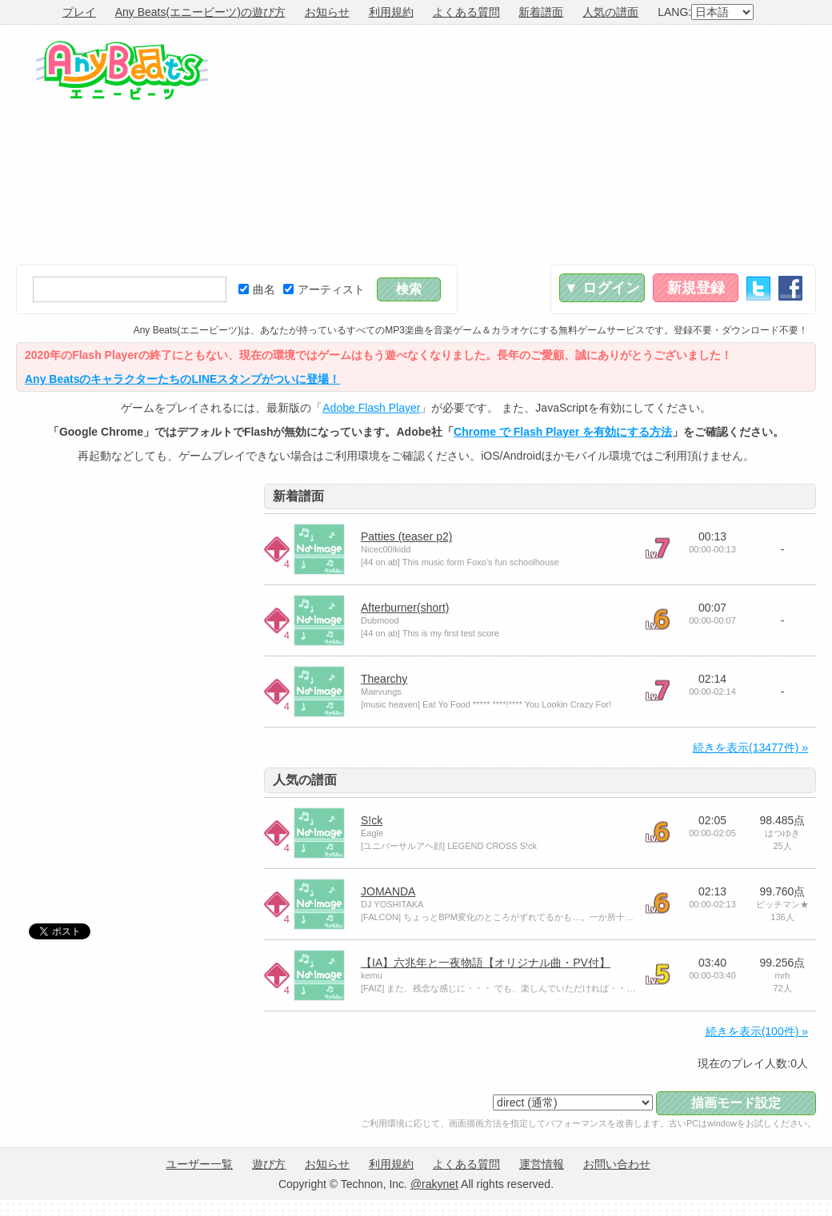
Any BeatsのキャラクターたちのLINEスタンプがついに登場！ (182, 379)
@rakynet (434, 1184)
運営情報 (541, 1164)
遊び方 (269, 1164)
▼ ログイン (602, 288)
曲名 (256, 289)
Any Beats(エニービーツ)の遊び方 (200, 12)
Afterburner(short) (405, 607)
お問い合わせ (616, 1164)
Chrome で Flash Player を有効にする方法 (563, 431)
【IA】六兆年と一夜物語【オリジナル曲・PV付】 (485, 962)
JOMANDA (388, 891)
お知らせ (327, 12)
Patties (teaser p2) (406, 536)
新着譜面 (540, 12)
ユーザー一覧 (199, 1164)
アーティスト (324, 289)
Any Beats (122, 70)
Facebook (790, 288)
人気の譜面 (610, 12)
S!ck (371, 820)
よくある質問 (466, 12)
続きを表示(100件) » (757, 1031)
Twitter (758, 288)
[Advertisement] (625, 145)
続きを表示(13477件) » (750, 747)
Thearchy (384, 678)
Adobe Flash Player (371, 407)
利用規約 (391, 12)
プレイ (79, 12)
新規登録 (696, 288)
